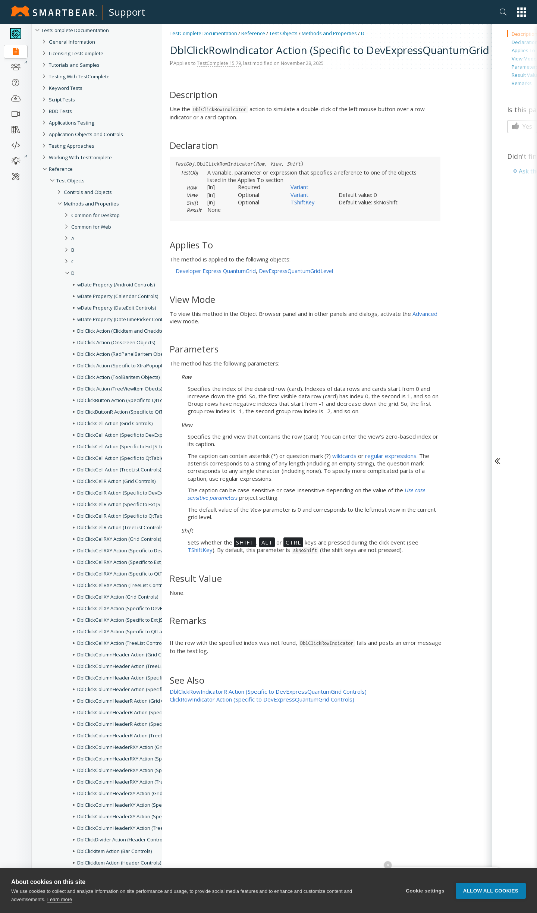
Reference (253, 33)
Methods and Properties (329, 33)
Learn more (59, 900)
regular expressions (391, 455)
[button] (521, 12)
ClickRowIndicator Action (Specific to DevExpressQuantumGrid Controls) (262, 699)
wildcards (344, 455)
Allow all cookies (490, 891)
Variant (299, 187)
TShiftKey (302, 202)
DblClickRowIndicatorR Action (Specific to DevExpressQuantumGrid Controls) (268, 691)
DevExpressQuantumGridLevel (296, 270)
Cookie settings (425, 891)
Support (127, 12)
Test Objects (283, 33)
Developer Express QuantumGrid (216, 270)
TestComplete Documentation (75, 30)
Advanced (424, 313)
